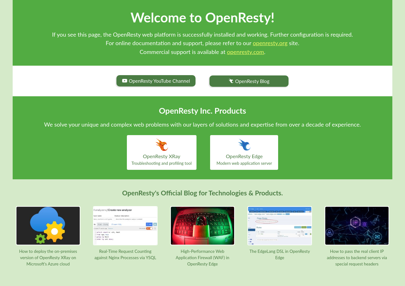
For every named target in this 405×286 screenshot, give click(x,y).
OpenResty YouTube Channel (156, 81)
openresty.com (245, 51)
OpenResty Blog (248, 81)
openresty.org (270, 42)
